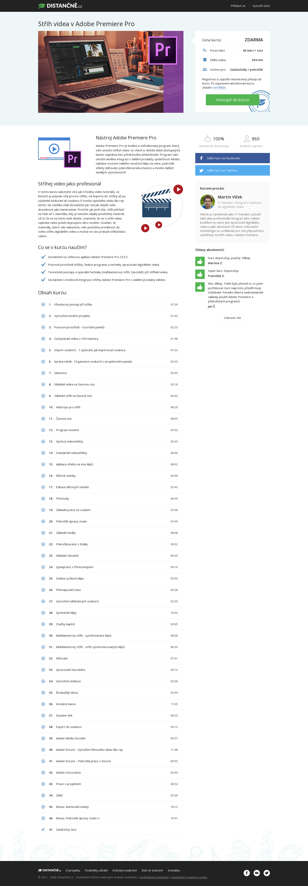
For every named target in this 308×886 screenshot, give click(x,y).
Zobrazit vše (232, 318)
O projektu (73, 870)
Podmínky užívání (96, 870)
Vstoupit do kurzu (232, 99)
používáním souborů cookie (189, 877)
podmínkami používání (154, 877)
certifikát (219, 87)
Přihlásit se (238, 6)
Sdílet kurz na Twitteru (222, 170)
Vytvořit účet (261, 6)
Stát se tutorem (152, 870)
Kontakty (174, 870)
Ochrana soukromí (124, 870)
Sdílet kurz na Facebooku (223, 158)
